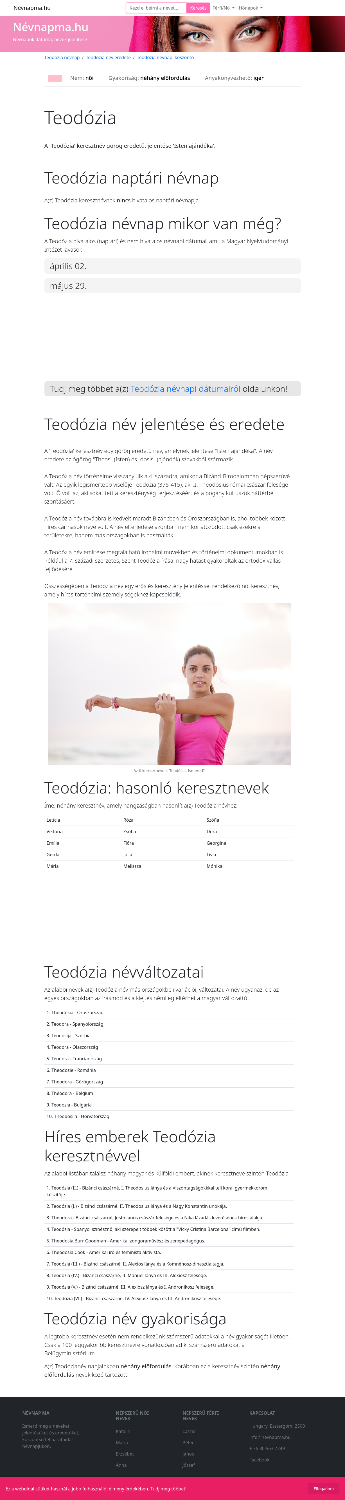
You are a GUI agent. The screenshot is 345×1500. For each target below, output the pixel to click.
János (188, 1454)
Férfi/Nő (222, 8)
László (188, 1431)
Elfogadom (324, 1488)
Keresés (198, 8)
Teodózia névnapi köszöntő (165, 57)
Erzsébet (125, 1454)
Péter (188, 1442)
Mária (122, 1442)
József (188, 1465)
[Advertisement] (172, 341)
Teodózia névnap (62, 57)
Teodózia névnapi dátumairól (185, 388)
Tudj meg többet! (168, 1489)
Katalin (123, 1431)
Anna (121, 1465)
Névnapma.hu (32, 8)
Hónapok (249, 8)
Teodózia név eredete (108, 57)
